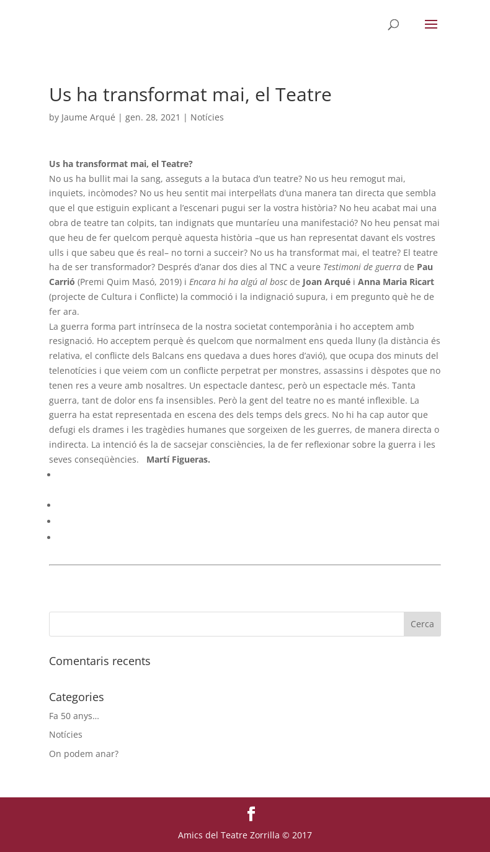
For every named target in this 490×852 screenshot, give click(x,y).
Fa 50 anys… (74, 716)
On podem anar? (83, 753)
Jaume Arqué (88, 117)
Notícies (207, 117)
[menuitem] (249, 475)
